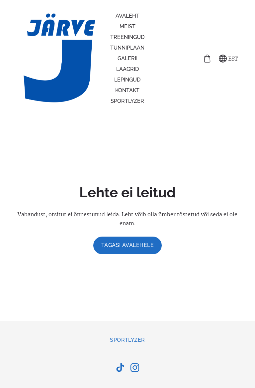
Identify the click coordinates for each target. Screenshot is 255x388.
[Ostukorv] (207, 58)
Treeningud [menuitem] (127, 37)
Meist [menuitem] (127, 26)
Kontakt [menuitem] (127, 90)
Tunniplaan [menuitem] (127, 48)
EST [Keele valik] (228, 59)
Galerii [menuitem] (127, 58)
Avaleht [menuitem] (127, 16)
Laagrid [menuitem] (127, 69)
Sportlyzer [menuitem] (127, 101)
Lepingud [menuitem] (127, 80)
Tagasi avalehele (127, 245)
